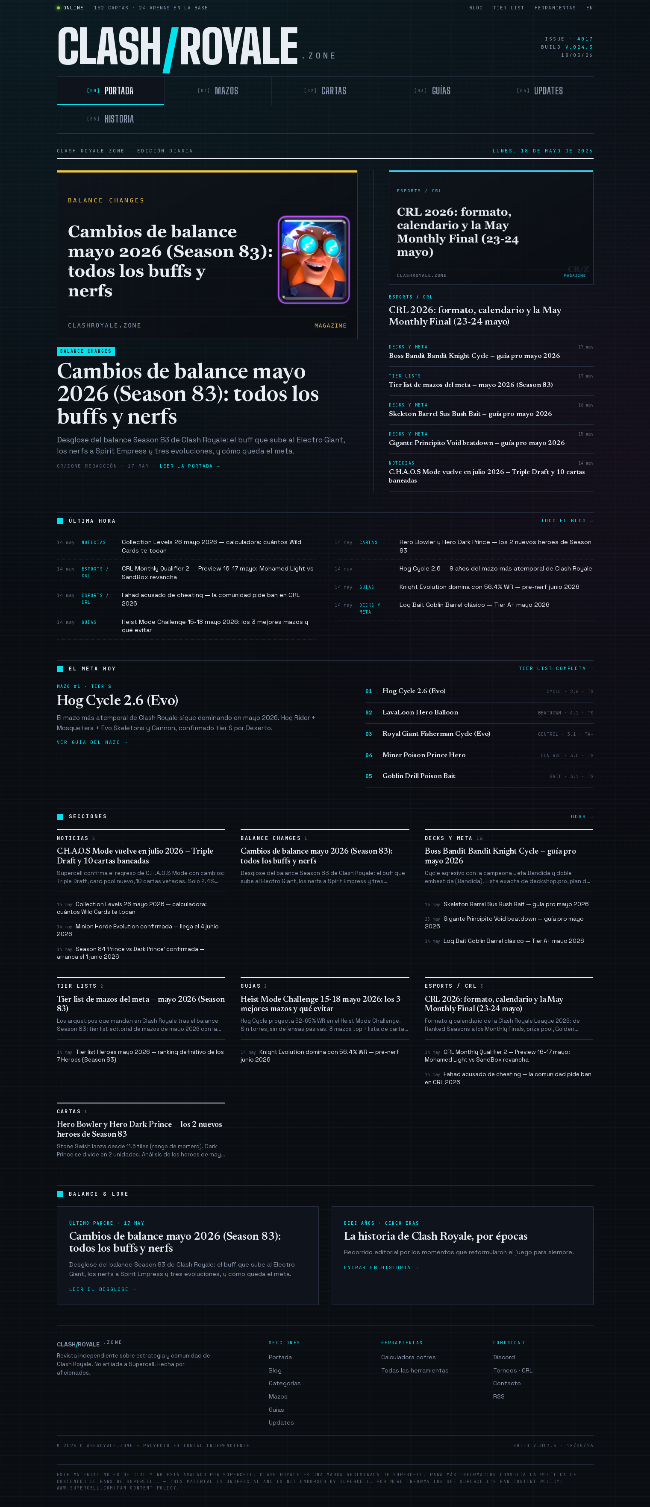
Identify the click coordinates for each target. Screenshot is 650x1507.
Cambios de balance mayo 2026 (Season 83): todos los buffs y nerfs (188, 396)
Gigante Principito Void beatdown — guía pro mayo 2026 (504, 922)
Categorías (285, 1383)
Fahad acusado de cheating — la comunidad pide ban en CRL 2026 (508, 1078)
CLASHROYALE (90, 1343)
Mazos (278, 1396)
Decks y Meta (454, 838)
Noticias (76, 838)
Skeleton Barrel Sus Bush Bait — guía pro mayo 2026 (507, 904)
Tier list (508, 8)
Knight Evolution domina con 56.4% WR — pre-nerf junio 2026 (320, 1055)
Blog (476, 8)
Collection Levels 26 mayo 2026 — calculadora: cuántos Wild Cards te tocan (132, 908)
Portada (280, 1357)
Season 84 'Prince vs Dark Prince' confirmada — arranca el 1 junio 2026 (131, 952)
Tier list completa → (556, 668)
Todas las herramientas (415, 1370)
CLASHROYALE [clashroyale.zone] (197, 47)
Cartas (72, 1111)
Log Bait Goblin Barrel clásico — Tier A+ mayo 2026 (504, 941)
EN (589, 8)
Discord (504, 1357)
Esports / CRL (454, 986)
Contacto (507, 1383)
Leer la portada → (190, 466)
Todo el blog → (567, 521)
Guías (254, 986)
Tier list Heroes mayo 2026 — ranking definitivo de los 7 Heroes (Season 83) (140, 1055)
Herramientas (555, 8)
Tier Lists (80, 986)
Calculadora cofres (408, 1357)
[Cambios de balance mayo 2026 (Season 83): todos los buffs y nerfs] (207, 254)
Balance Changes (86, 351)
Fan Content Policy (530, 1481)
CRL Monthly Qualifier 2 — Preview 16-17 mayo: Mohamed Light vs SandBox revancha (497, 1055)
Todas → (581, 816)
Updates (281, 1422)
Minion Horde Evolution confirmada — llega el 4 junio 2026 (138, 930)
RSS (499, 1396)
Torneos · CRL (512, 1370)
